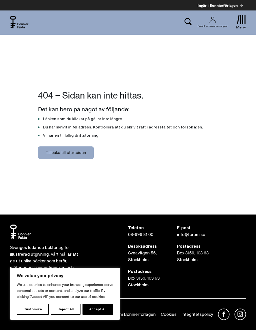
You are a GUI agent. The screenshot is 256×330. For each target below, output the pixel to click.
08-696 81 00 (140, 234)
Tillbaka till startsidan (66, 152)
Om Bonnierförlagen (136, 314)
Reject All (66, 309)
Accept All (97, 309)
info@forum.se (191, 234)
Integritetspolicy (197, 314)
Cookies (168, 314)
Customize (33, 309)
